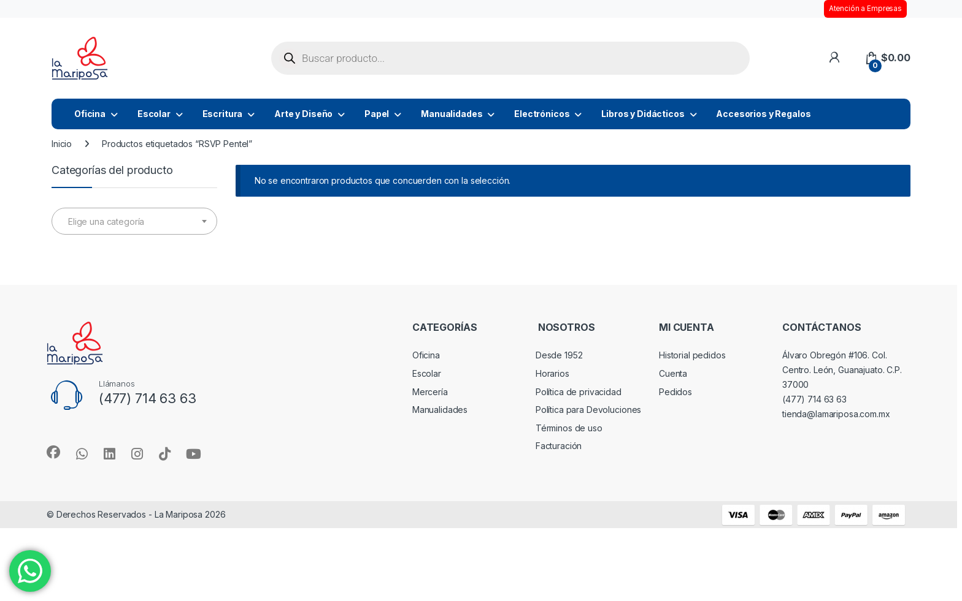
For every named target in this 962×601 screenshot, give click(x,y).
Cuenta (673, 373)
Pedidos (675, 392)
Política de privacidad (578, 392)
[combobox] (134, 221)
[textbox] (134, 221)
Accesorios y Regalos (763, 113)
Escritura (222, 113)
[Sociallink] (53, 452)
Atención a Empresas (865, 8)
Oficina (90, 113)
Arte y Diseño (303, 113)
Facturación (559, 445)
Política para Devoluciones (588, 409)
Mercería (430, 392)
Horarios (552, 373)
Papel (376, 113)
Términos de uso (569, 428)
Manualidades (451, 113)
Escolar (154, 113)
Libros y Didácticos (642, 113)
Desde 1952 (559, 355)
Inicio (62, 143)
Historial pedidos (692, 355)
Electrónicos (541, 113)
